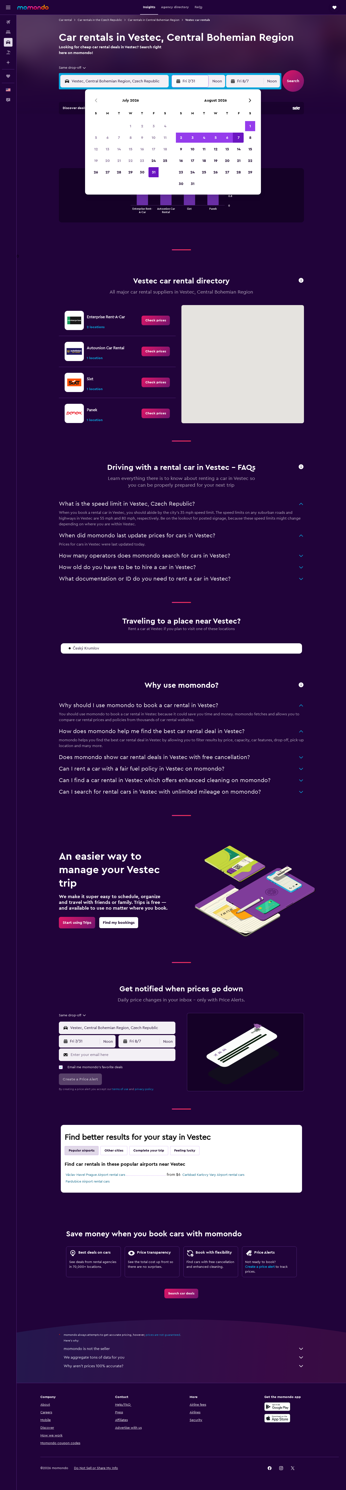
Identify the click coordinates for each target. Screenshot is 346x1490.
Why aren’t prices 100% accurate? (184, 1366)
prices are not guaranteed (163, 1334)
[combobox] (72, 67)
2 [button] (142, 126)
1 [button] (130, 126)
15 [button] (130, 149)
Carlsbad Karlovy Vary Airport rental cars (213, 1175)
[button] (8, 7)
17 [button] (153, 149)
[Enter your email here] (121, 1054)
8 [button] (131, 138)
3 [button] (154, 126)
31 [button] (153, 172)
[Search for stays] (8, 32)
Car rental (65, 19)
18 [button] (165, 149)
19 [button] (96, 161)
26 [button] (96, 172)
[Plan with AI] (8, 62)
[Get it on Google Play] (277, 1406)
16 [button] (142, 149)
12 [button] (96, 149)
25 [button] (165, 161)
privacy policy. (144, 1089)
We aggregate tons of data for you (184, 1357)
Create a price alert (260, 1267)
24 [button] (153, 161)
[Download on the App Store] (277, 1418)
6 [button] (107, 138)
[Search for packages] (8, 52)
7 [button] (119, 138)
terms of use (120, 1089)
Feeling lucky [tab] (184, 1150)
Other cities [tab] (114, 1150)
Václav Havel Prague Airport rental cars (95, 1175)
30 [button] (142, 172)
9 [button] (142, 138)
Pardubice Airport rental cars (88, 1181)
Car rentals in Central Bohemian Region (153, 19)
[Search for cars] (8, 42)
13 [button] (107, 149)
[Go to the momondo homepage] (33, 7)
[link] (156, 320)
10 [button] (153, 138)
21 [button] (119, 161)
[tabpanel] (181, 200)
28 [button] (119, 172)
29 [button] (130, 172)
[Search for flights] (8, 22)
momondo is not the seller (184, 1349)
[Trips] (8, 76)
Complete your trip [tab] (148, 1150)
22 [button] (130, 161)
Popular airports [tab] (81, 1150)
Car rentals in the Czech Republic (100, 19)
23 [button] (142, 161)
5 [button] (96, 138)
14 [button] (119, 149)
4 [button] (165, 126)
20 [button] (107, 161)
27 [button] (107, 172)
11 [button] (165, 138)
